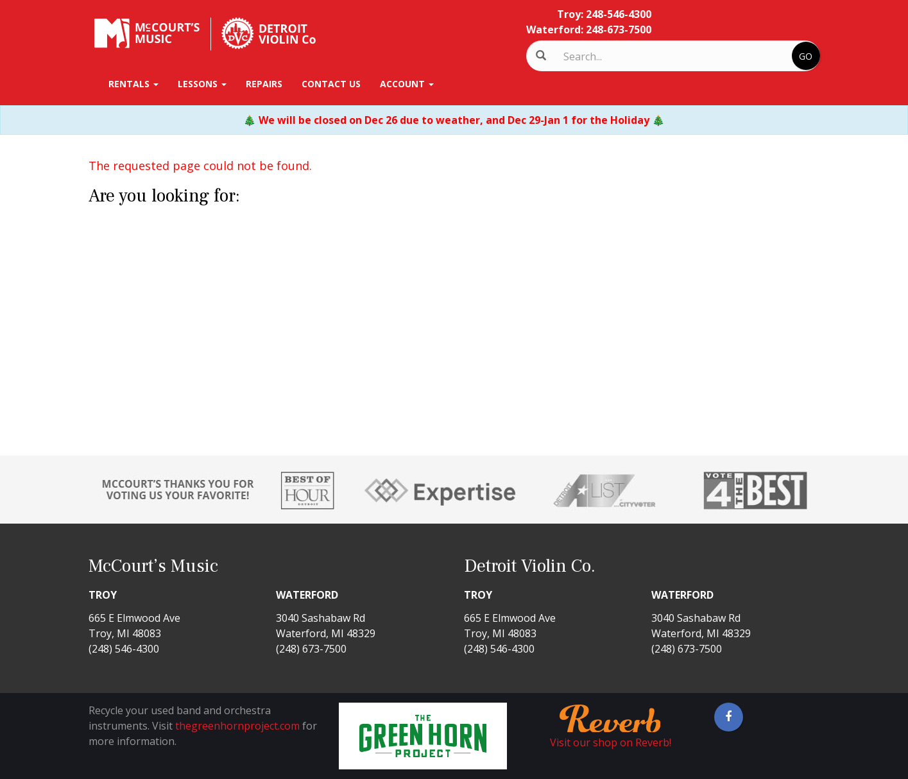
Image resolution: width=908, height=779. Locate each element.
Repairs (264, 84)
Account (407, 84)
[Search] (617, 56)
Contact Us (331, 84)
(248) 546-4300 (124, 649)
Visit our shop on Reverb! (610, 742)
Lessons (202, 84)
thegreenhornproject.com (237, 726)
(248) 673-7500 (311, 649)
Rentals (133, 84)
